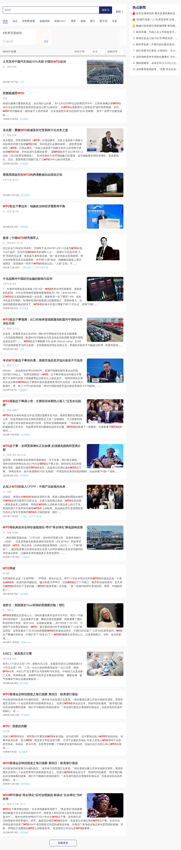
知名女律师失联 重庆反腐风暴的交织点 (158, 13)
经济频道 (24, 163)
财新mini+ (26, 642)
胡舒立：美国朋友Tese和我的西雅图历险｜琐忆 (34, 605)
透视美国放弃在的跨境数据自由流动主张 (32, 175)
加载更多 (63, 842)
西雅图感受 (13, 93)
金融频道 (23, 389)
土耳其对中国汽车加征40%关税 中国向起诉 (34, 62)
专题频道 (24, 226)
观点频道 (25, 195)
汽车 (22, 81)
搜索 (106, 10)
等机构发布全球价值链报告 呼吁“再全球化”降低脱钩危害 (43, 527)
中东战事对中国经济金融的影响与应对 (27, 279)
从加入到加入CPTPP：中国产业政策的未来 (34, 487)
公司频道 (25, 557)
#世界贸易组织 (12, 33)
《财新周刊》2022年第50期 (34, 267)
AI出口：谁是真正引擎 (17, 653)
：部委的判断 (15, 726)
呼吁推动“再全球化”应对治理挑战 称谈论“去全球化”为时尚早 (42, 797)
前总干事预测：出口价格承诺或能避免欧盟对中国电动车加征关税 (43, 321)
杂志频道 (24, 119)
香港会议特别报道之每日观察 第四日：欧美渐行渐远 (40, 694)
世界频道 (24, 475)
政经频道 (25, 783)
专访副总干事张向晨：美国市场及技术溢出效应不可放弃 (43, 360)
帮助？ (119, 11)
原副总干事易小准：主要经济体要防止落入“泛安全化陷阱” (42, 403)
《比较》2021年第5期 (30, 516)
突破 (9, 568)
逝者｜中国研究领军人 (21, 238)
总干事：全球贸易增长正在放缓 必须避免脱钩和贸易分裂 (42, 448)
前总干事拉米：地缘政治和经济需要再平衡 (34, 206)
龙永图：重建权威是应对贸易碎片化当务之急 (35, 130)
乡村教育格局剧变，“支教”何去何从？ (157, 69)
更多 (46, 41)
